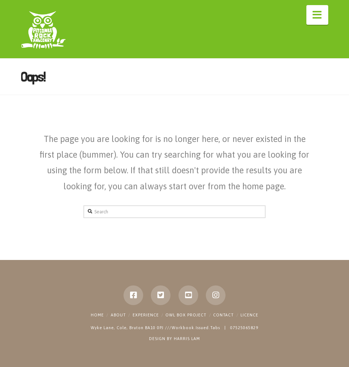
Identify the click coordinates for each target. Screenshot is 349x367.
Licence (249, 315)
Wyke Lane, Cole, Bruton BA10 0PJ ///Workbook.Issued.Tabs (156, 327)
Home (97, 315)
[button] (317, 15)
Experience (146, 315)
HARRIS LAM (187, 338)
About (118, 315)
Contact (223, 315)
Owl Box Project (185, 315)
